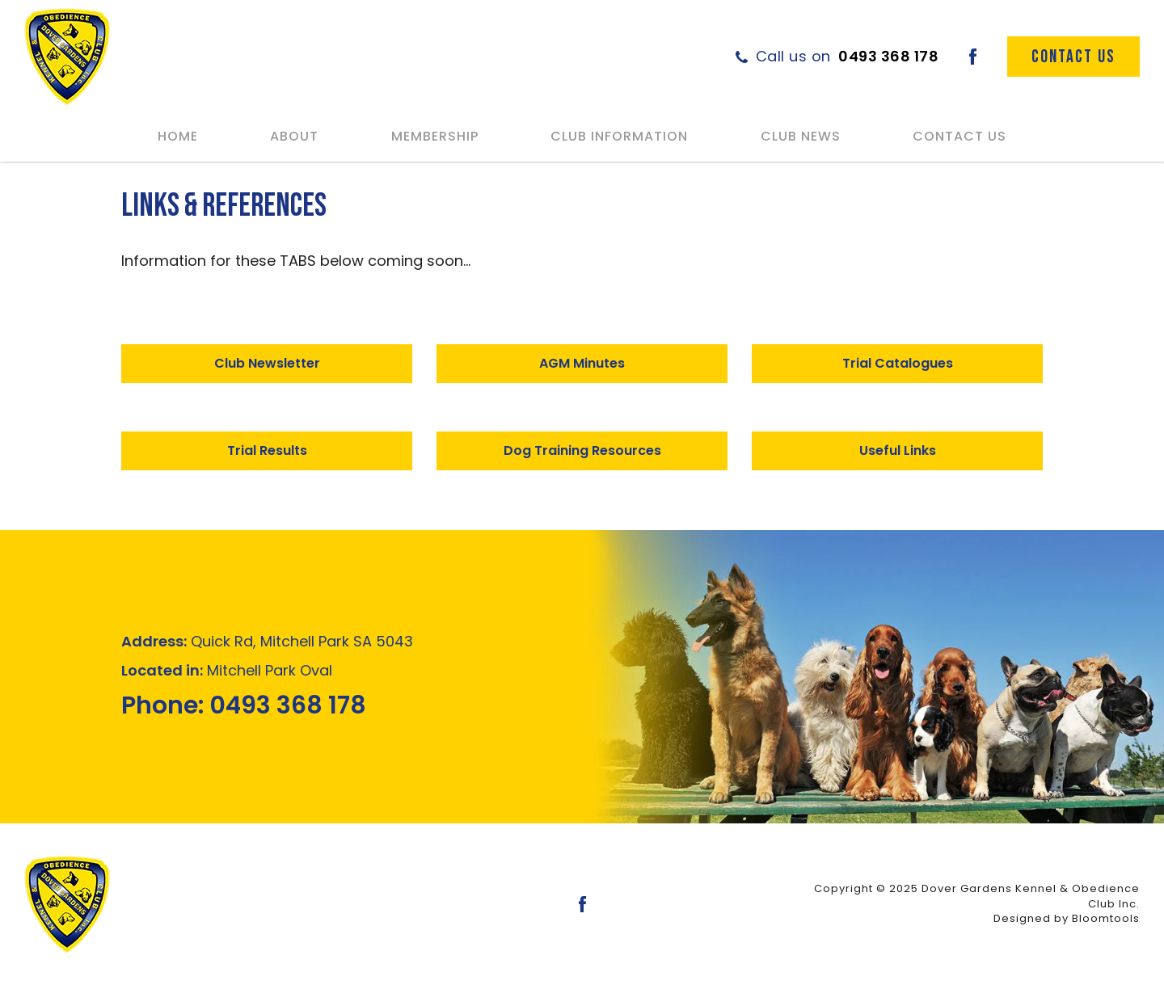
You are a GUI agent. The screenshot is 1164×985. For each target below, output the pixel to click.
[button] (266, 363)
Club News (801, 136)
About (294, 136)
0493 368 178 (847, 56)
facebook (973, 56)
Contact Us (959, 136)
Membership (435, 136)
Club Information (619, 136)
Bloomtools (1106, 918)
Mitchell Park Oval (226, 670)
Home (178, 136)
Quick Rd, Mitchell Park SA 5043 (267, 641)
